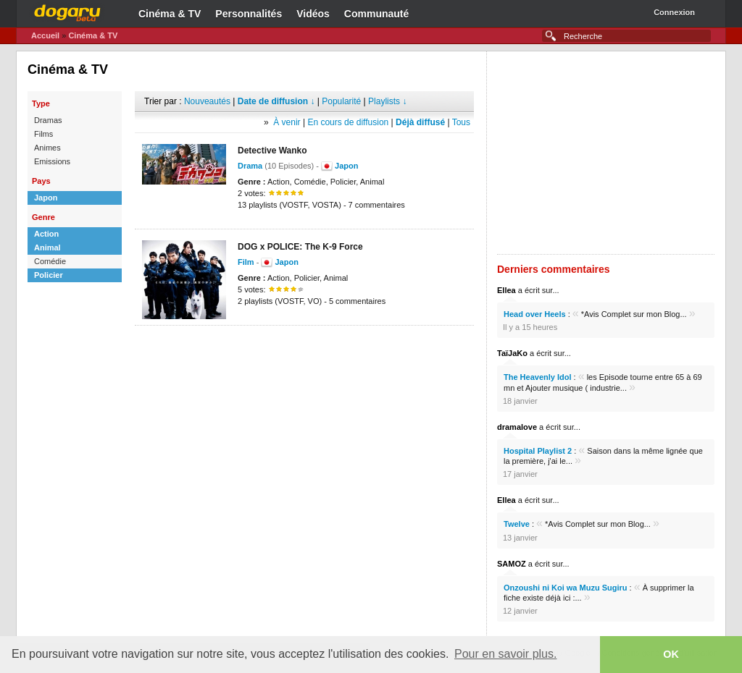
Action (46, 233)
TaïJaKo (512, 353)
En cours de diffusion (347, 122)
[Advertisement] (304, 347)
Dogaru (67, 11)
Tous (461, 122)
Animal (47, 247)
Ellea (506, 290)
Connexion (674, 12)
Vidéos (313, 14)
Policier (48, 275)
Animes (47, 147)
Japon (45, 197)
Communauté (376, 14)
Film (246, 262)
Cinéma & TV (169, 14)
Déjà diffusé (420, 122)
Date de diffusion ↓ (276, 101)
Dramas (48, 120)
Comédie (50, 261)
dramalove (517, 427)
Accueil (45, 35)
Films (43, 134)
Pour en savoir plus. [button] (505, 654)
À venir (286, 122)
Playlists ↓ (387, 101)
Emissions (52, 161)
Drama (250, 165)
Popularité (341, 101)
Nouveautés (207, 101)
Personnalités (248, 14)
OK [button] (671, 654)
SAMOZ (511, 563)
